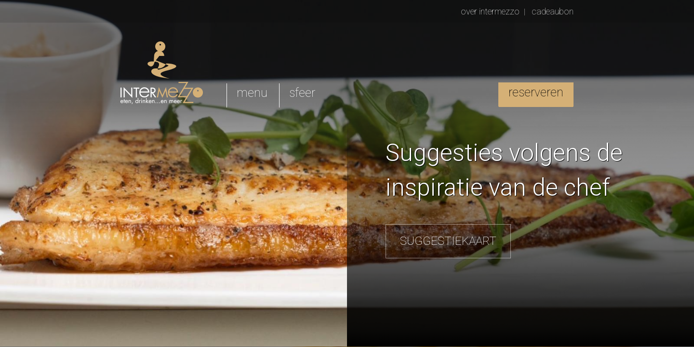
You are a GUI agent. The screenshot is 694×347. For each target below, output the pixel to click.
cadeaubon (553, 11)
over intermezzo (490, 11)
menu (252, 93)
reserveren (535, 92)
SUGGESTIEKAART (448, 241)
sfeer (302, 93)
